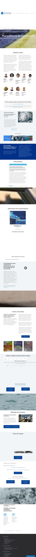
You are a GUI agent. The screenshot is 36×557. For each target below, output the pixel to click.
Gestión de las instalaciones (8, 550)
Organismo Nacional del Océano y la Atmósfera (11, 536)
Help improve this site (30, 556)
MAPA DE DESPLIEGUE (21, 41)
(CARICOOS (23, 150)
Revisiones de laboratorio (8, 541)
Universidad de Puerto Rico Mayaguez (25, 151)
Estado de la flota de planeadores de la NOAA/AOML (25, 470)
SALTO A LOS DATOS (14, 41)
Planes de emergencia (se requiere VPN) (10, 552)
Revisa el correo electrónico (8, 551)
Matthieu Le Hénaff (20, 104)
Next (31, 438)
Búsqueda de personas (8, 529)
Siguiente (11, 185)
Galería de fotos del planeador (18, 445)
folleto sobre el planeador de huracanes (15, 106)
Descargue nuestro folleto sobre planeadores (18, 455)
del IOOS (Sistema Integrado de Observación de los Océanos (25, 149)
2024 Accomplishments (8, 542)
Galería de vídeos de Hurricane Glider (7, 426)
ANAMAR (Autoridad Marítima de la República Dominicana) (25, 155)
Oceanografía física (18, 518)
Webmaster (6, 531)
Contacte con (31, 13)
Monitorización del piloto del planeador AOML (10, 469)
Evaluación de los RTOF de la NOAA (25, 389)
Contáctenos (6, 526)
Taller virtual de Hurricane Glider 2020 (15, 426)
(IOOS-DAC (11, 324)
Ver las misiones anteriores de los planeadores (10, 389)
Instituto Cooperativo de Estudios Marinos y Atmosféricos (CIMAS (24, 152)
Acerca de (26, 13)
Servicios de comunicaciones (8, 549)
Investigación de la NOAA (8, 537)
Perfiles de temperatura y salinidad (20, 385)
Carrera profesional (7, 530)
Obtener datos (26, 336)
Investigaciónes (18, 13)
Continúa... (14, 129)
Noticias (14, 13)
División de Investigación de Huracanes (9, 518)
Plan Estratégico (7, 543)
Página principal (7, 527)
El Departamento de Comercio (9, 535)
